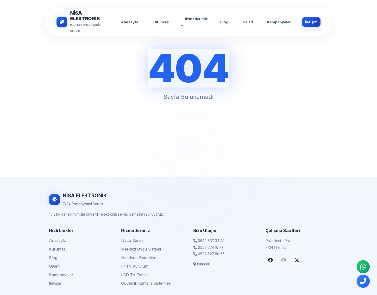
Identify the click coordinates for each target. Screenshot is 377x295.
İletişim (311, 22)
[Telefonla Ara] (363, 281)
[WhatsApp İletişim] (363, 266)
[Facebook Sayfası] (270, 260)
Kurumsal (160, 22)
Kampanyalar (279, 22)
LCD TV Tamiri (134, 274)
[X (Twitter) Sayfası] (297, 260)
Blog (224, 22)
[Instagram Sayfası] (283, 260)
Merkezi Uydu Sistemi (141, 249)
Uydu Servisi (132, 240)
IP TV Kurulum (134, 266)
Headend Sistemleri (138, 257)
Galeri (248, 22)
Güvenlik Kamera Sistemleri (146, 283)
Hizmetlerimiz (194, 22)
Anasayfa (129, 22)
